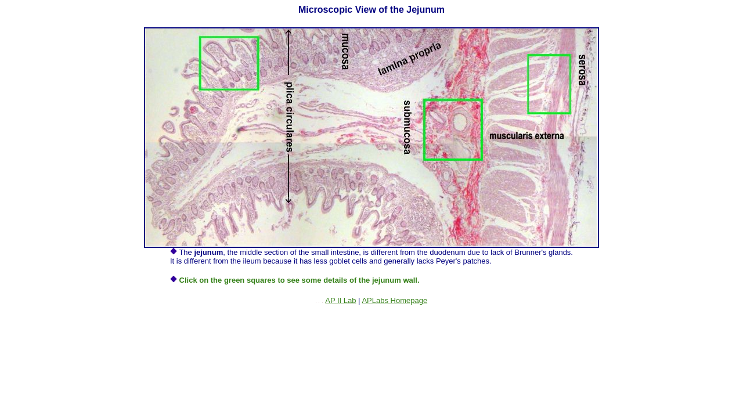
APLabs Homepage (394, 300)
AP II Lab (340, 300)
